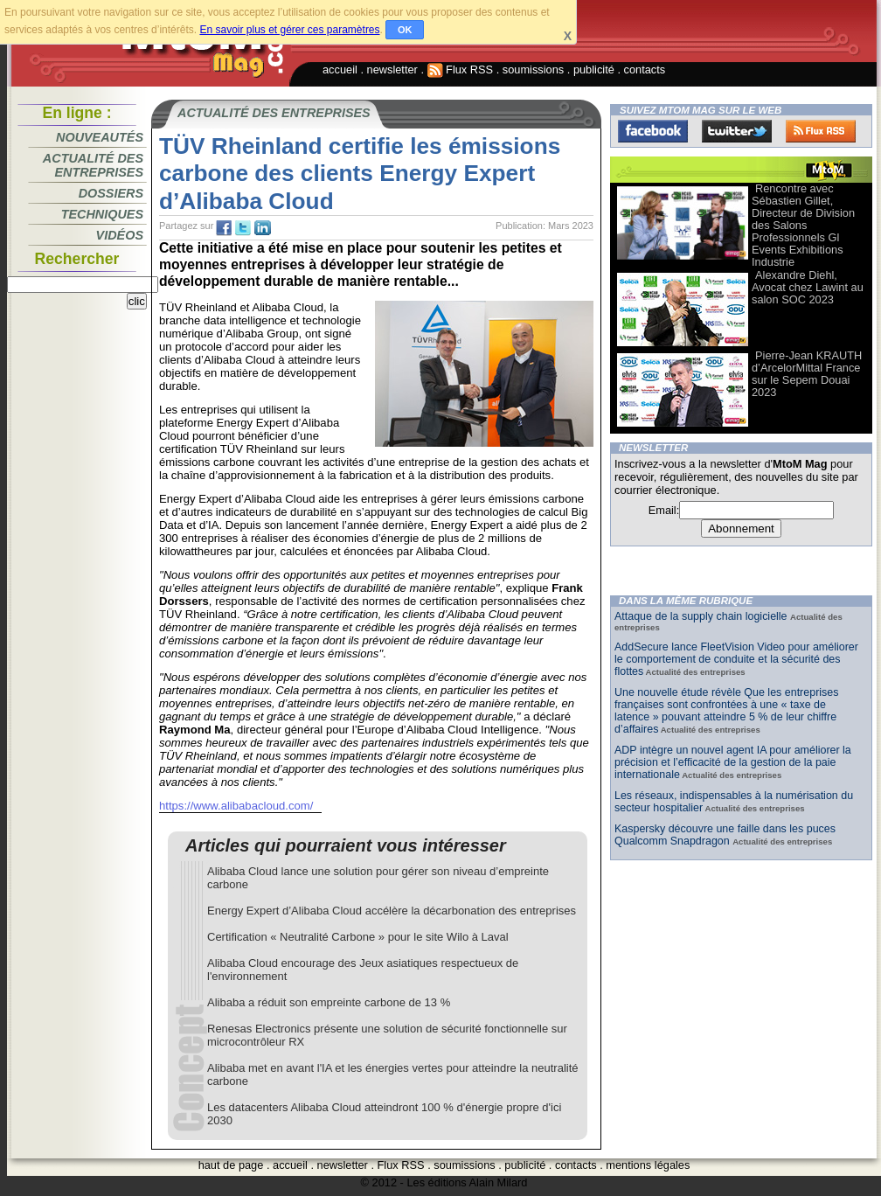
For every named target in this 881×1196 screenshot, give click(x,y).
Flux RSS (460, 69)
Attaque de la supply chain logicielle (702, 616)
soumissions (533, 69)
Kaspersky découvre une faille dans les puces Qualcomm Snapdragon (725, 835)
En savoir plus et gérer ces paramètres (289, 30)
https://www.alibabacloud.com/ (236, 805)
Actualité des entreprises (93, 165)
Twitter (737, 131)
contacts (645, 69)
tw (243, 228)
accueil (340, 69)
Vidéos (119, 235)
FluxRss (821, 131)
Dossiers (111, 193)
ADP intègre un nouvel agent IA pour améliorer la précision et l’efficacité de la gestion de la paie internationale (732, 762)
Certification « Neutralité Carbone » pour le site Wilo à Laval (358, 936)
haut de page (231, 1165)
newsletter (392, 69)
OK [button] (405, 29)
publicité (593, 69)
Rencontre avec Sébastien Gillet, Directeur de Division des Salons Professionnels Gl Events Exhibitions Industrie (803, 225)
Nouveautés (99, 137)
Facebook (653, 131)
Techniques (102, 214)
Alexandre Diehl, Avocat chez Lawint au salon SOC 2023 (808, 287)
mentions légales (648, 1165)
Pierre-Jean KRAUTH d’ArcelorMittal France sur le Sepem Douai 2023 (807, 374)
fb (223, 228)
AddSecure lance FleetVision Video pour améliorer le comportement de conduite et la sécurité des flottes (736, 659)
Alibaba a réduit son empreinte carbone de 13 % (328, 1002)
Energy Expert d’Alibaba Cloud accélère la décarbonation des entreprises (391, 910)
